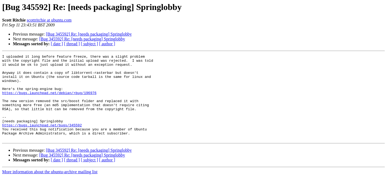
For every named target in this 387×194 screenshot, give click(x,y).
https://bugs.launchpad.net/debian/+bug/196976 (49, 100)
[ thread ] (72, 43)
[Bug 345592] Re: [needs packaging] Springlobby (89, 34)
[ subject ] (89, 43)
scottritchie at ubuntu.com (49, 20)
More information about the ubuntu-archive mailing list (50, 188)
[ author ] (107, 43)
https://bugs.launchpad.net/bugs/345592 (42, 139)
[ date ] (57, 43)
